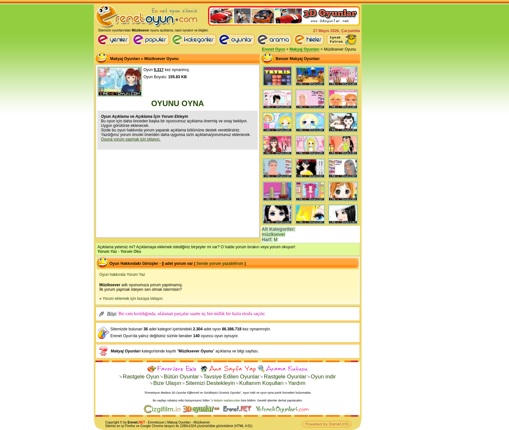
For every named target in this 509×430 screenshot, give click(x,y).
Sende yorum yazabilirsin (219, 263)
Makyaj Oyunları (304, 49)
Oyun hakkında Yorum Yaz (122, 274)
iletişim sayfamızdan (227, 400)
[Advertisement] (177, 192)
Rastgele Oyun (141, 377)
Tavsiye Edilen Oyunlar (231, 377)
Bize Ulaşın (167, 383)
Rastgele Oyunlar (285, 377)
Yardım (296, 383)
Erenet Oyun (273, 49)
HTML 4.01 (243, 426)
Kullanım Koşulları (261, 383)
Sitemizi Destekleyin (210, 383)
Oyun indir (323, 377)
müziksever (273, 234)
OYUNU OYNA (177, 103)
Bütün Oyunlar (181, 377)
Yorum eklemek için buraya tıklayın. (133, 298)
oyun (161, 422)
